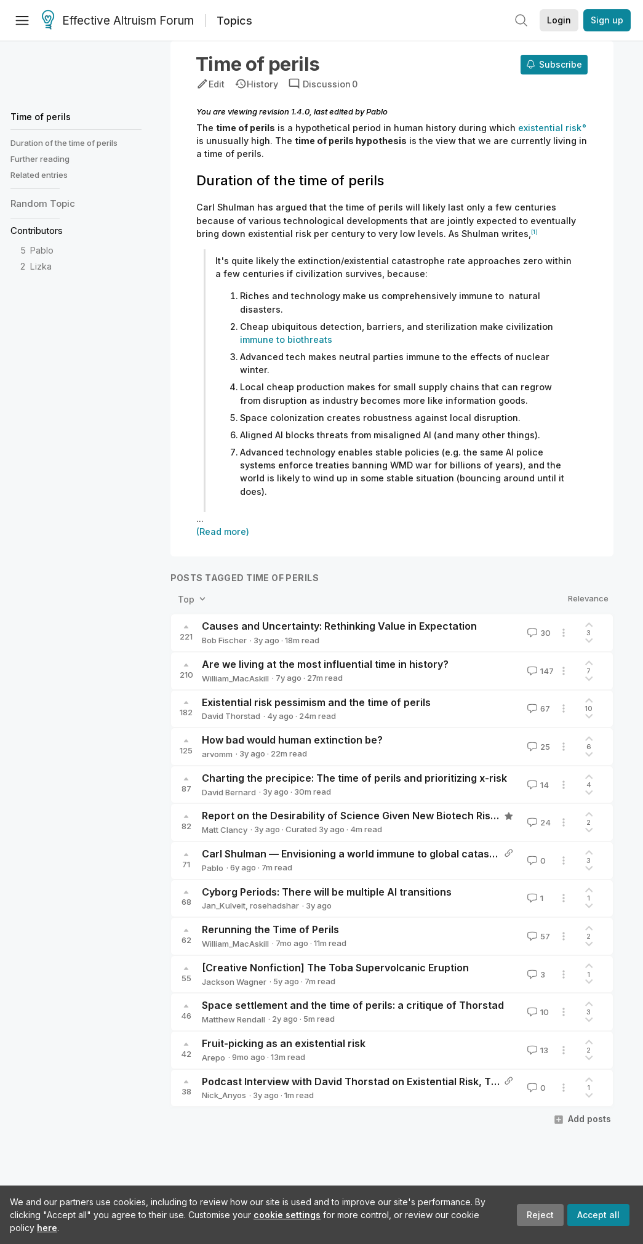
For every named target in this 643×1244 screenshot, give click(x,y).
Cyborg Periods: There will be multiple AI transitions (327, 892)
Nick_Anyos (224, 1095)
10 (537, 1011)
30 (538, 632)
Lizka (41, 266)
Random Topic (42, 203)
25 (537, 746)
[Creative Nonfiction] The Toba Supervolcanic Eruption (335, 967)
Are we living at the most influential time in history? (325, 664)
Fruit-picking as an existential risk (283, 1043)
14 (537, 784)
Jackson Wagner (234, 982)
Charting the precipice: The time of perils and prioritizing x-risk (354, 778)
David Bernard (229, 792)
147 (539, 670)
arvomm (217, 754)
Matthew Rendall (233, 1019)
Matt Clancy (224, 830)
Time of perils (40, 116)
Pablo (42, 250)
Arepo (213, 1057)
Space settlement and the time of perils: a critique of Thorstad (353, 1005)
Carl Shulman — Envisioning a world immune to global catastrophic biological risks (400, 854)
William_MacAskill (235, 678)
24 (538, 822)
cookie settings (287, 1215)
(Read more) (222, 531)
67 (537, 708)
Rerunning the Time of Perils (270, 929)
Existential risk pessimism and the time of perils (316, 702)
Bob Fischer (224, 640)
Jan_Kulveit (224, 905)
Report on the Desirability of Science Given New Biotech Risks (351, 815)
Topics (234, 20)
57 (537, 936)
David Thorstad (231, 716)
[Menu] (22, 20)
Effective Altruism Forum (118, 21)
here (47, 1227)
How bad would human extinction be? (292, 740)
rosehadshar (274, 905)
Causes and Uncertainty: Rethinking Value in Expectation (339, 626)
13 (536, 1050)
